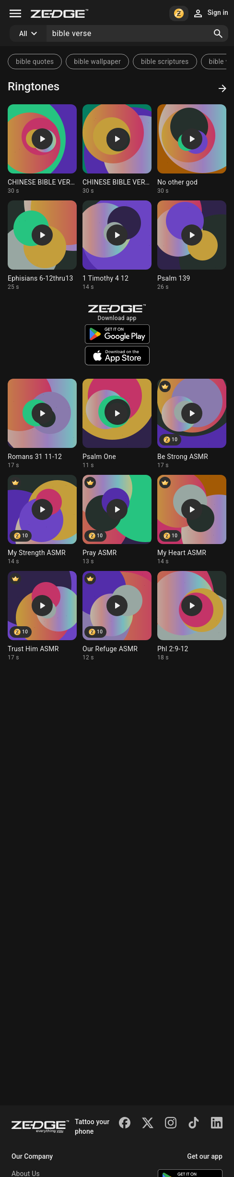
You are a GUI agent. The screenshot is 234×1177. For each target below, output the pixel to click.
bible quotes (35, 61)
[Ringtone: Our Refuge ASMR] (117, 616)
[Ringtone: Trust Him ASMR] (42, 616)
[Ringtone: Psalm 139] (191, 245)
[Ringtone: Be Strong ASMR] (191, 424)
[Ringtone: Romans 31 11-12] (42, 424)
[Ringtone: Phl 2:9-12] (191, 616)
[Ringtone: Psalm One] (117, 424)
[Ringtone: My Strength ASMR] (42, 520)
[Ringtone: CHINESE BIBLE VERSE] (42, 149)
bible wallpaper (97, 61)
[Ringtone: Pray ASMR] (117, 520)
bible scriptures (165, 61)
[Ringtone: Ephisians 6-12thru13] (42, 245)
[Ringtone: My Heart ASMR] (191, 520)
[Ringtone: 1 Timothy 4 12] (117, 245)
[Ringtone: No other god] (191, 149)
